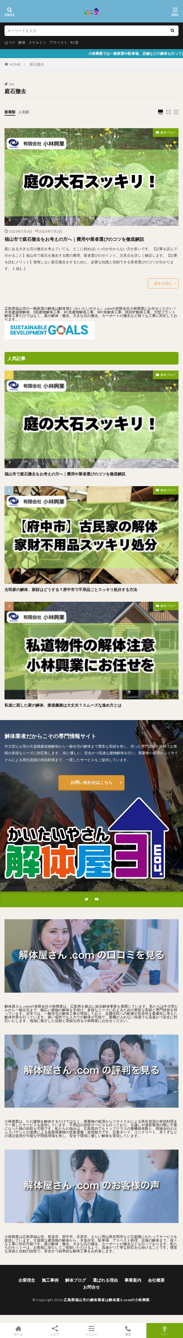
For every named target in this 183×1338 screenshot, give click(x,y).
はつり (9, 42)
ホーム (18, 1330)
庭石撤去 (37, 64)
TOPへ (164, 1330)
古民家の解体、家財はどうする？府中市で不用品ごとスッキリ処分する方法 (70, 589)
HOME (15, 64)
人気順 (23, 112)
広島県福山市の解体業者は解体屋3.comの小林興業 (107, 1300)
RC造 (74, 42)
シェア (55, 1330)
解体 (22, 42)
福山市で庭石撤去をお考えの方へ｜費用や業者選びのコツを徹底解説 (74, 239)
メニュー (91, 1330)
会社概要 (156, 1280)
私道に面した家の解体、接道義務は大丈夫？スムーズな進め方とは (63, 705)
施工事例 (50, 1280)
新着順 (9, 112)
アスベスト (59, 42)
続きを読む (163, 283)
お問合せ (91, 1286)
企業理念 (26, 1280)
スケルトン (37, 42)
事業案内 (132, 1280)
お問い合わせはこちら (91, 782)
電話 (128, 1330)
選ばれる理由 (105, 1280)
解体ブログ (168, 132)
